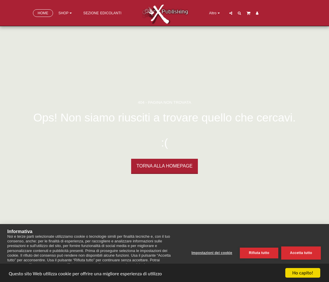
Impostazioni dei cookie (211, 253)
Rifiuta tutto (259, 253)
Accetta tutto (301, 253)
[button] (231, 13)
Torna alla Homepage (164, 165)
